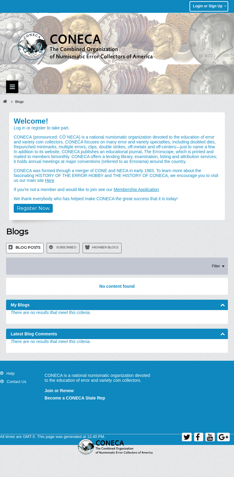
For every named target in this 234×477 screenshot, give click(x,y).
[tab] (25, 248)
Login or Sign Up (209, 6)
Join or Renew (59, 390)
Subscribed (66, 247)
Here (49, 180)
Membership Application (136, 189)
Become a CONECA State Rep (74, 398)
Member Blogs (105, 247)
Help (10, 373)
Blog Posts (28, 247)
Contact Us (16, 381)
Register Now (33, 208)
